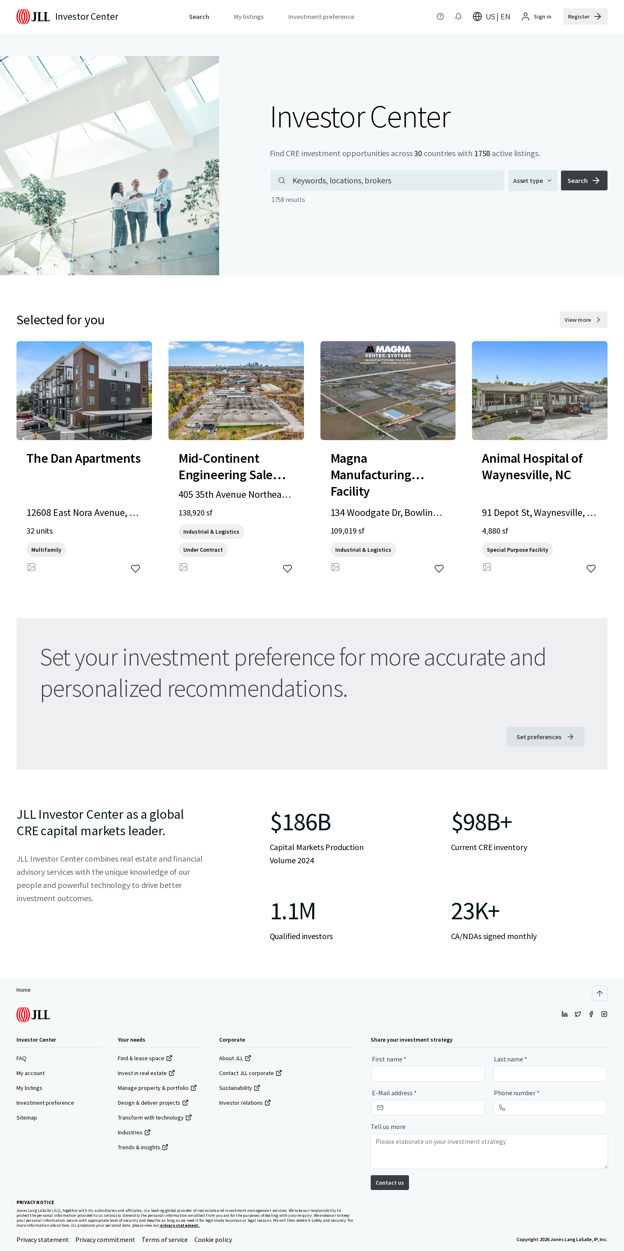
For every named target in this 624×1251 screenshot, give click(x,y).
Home (23, 989)
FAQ (21, 1058)
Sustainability (239, 1088)
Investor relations (245, 1102)
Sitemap (26, 1117)
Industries (134, 1132)
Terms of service (165, 1239)
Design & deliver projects (153, 1102)
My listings (29, 1088)
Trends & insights (143, 1147)
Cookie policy (213, 1239)
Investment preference (45, 1102)
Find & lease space (145, 1058)
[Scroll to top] (600, 993)
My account (30, 1073)
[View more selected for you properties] (584, 320)
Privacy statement (42, 1239)
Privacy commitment (105, 1239)
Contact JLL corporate (250, 1073)
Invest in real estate (146, 1073)
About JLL (235, 1058)
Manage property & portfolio (157, 1088)
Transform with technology (155, 1117)
